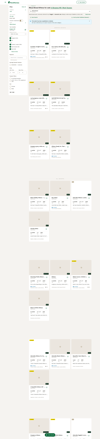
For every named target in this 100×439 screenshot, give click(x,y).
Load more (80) (22, 82)
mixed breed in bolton (15, 412)
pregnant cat (61, 417)
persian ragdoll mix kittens (32, 419)
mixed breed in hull (14, 419)
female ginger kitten (63, 428)
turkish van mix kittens (31, 412)
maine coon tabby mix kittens (49, 412)
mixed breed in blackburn (15, 433)
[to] (23, 130)
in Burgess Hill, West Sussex (61, 31)
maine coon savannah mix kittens (33, 433)
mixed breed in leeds (14, 423)
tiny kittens (45, 426)
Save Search (34, 40)
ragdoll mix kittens (46, 417)
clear (24, 52)
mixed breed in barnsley (15, 428)
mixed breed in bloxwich (15, 414)
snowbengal (45, 419)
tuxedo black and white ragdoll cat (82, 429)
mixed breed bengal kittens (32, 423)
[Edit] (25, 87)
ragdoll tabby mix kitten (48, 414)
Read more (88, 37)
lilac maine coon (63, 423)
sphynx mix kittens (30, 414)
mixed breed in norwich (15, 430)
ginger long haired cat (80, 419)
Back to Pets (13, 32)
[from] (14, 130)
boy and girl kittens (63, 426)
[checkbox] (10, 58)
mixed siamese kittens (31, 421)
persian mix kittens (30, 428)
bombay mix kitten (79, 434)
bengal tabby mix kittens (31, 430)
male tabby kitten (79, 423)
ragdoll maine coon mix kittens (66, 414)
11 (64, 358)
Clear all (24, 29)
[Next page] (72, 358)
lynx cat (77, 432)
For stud (13, 44)
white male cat (45, 430)
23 (68, 358)
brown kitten (62, 421)
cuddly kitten (45, 421)
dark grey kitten (46, 423)
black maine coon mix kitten (48, 428)
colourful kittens (79, 421)
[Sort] (80, 40)
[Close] (89, 44)
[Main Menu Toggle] (5, 2)
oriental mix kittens (79, 412)
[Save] (47, 70)
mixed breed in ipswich (15, 426)
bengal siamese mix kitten (32, 417)
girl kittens (77, 414)
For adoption (20, 41)
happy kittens (78, 417)
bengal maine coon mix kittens (33, 426)
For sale (12, 41)
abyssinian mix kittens (64, 412)
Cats (11, 35)
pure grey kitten (62, 430)
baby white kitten (63, 433)
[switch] (21, 49)
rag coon (77, 426)
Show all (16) (14, 109)
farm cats (61, 419)
